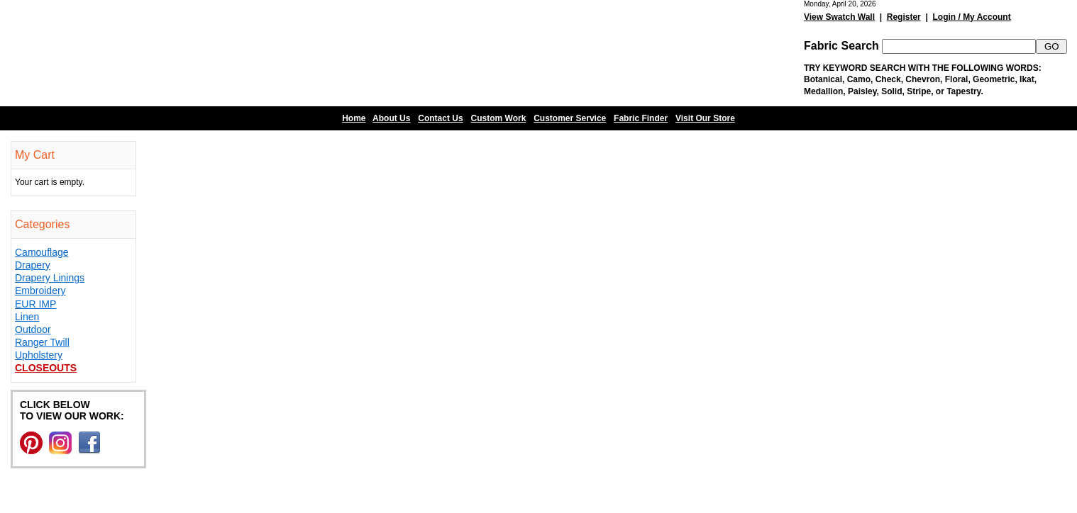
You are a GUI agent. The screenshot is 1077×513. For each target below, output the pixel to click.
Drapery (32, 265)
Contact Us (440, 118)
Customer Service (570, 118)
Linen (27, 316)
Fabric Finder (641, 118)
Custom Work (498, 118)
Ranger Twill (42, 342)
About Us (391, 118)
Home (353, 118)
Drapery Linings (49, 277)
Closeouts (46, 367)
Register (904, 17)
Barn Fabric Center (142, 53)
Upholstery (38, 355)
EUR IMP (35, 304)
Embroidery (40, 290)
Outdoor (33, 329)
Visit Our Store (705, 118)
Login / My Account (971, 17)
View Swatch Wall (839, 17)
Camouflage (42, 252)
